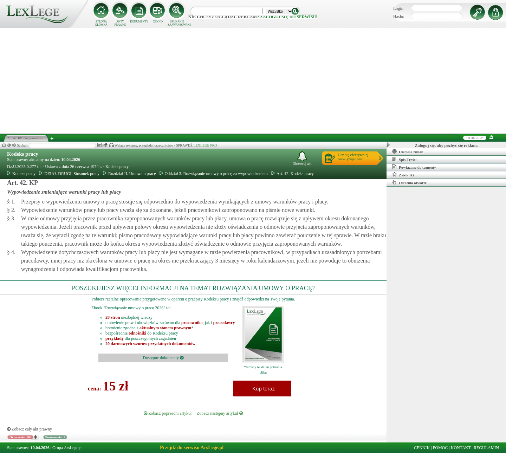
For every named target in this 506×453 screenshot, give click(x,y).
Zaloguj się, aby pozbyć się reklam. (446, 145)
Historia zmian (407, 151)
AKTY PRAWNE (120, 23)
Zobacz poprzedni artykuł (168, 413)
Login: (398, 8)
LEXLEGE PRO (205, 145)
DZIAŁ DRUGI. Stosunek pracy (69, 173)
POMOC (440, 447)
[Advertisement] (253, 81)
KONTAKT (461, 447)
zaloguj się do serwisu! (288, 16)
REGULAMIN (486, 447)
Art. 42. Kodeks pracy (292, 173)
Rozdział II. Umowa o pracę (129, 173)
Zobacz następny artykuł (220, 413)
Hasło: (398, 16)
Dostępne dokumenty (163, 357)
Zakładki (403, 174)
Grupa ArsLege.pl (67, 447)
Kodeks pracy (22, 154)
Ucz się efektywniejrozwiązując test (353, 157)
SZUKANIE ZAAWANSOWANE (177, 23)
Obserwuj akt (302, 158)
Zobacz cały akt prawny (29, 429)
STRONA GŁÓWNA (101, 23)
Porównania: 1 (55, 437)
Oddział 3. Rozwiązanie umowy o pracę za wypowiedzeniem (214, 173)
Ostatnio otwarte (409, 182)
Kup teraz (262, 388)
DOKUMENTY (139, 21)
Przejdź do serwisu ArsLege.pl (191, 447)
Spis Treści (404, 159)
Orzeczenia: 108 (20, 437)
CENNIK (158, 21)
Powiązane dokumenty (414, 166)
